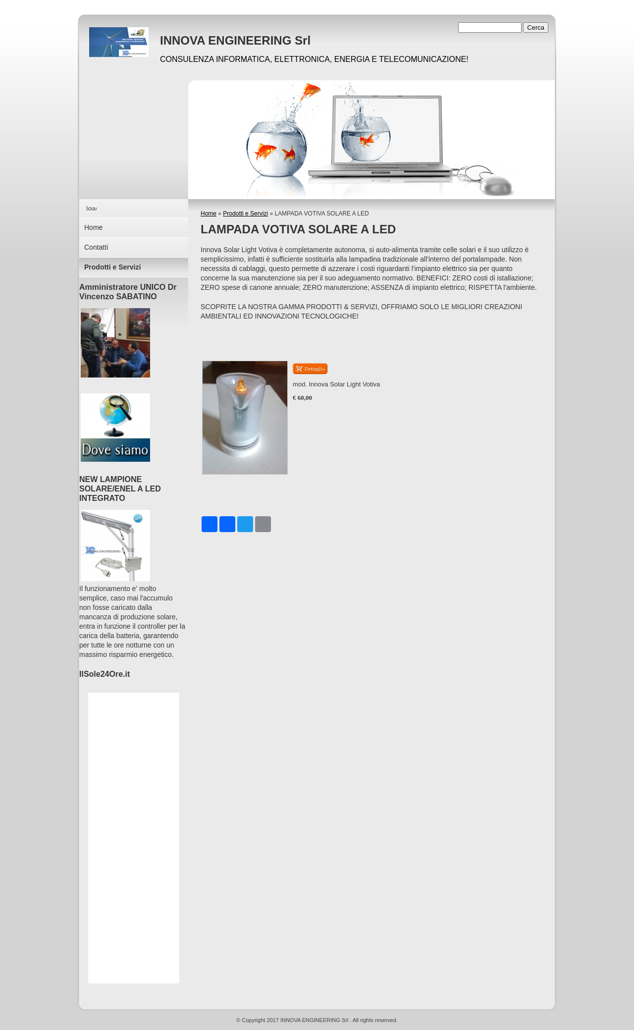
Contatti (96, 247)
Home (208, 213)
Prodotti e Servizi (245, 213)
